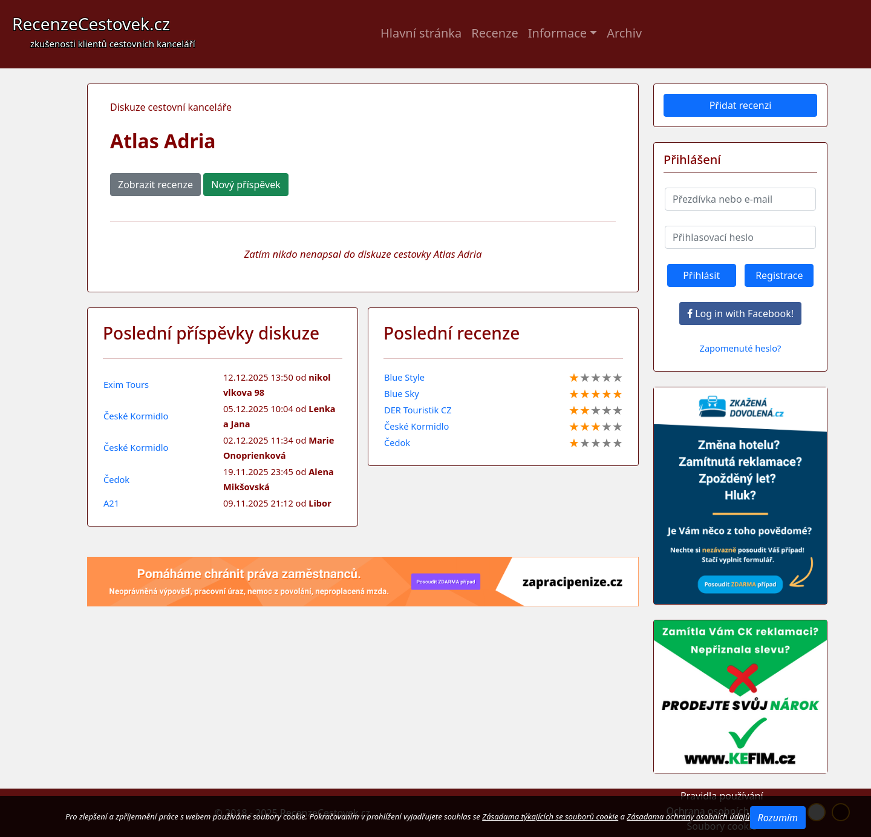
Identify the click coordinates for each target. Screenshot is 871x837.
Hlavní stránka (421, 33)
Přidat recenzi (741, 105)
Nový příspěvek (245, 184)
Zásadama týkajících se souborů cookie (550, 816)
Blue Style (404, 377)
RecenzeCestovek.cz (103, 31)
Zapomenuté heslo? (740, 348)
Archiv (624, 33)
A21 (111, 503)
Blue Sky (401, 393)
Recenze (494, 33)
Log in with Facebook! (740, 313)
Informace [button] (557, 33)
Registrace (779, 275)
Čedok (116, 479)
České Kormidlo (135, 416)
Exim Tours (126, 384)
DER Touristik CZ (418, 410)
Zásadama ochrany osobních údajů (688, 816)
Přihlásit (701, 275)
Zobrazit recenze (155, 184)
